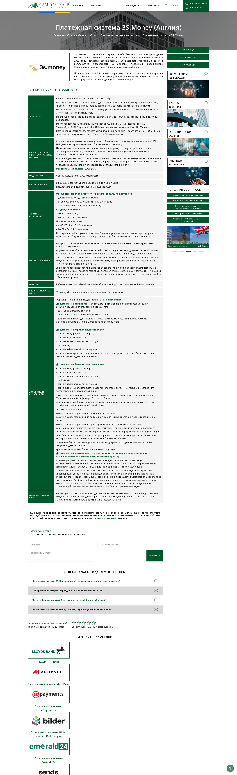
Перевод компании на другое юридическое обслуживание (188, 207)
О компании (96, 5)
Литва (71, 724)
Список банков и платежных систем (115, 35)
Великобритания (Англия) (80, 705)
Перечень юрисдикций (113, 695)
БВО (70, 700)
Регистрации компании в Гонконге (188, 200)
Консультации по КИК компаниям (44, 727)
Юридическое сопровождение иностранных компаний (43, 716)
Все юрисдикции (188, 65)
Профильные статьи (112, 705)
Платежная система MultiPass (95, 662)
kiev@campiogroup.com (151, 700)
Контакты (153, 5)
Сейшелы (72, 734)
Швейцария (74, 744)
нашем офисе (113, 299)
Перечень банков (188, 57)
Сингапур (72, 739)
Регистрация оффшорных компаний (45, 710)
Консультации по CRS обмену (42, 732)
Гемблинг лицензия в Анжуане (42, 757)
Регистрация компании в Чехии (188, 213)
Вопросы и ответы (111, 714)
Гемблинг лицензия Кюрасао (42, 762)
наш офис (88, 493)
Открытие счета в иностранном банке (43, 691)
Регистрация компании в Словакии (188, 195)
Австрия (72, 690)
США (70, 695)
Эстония (72, 754)
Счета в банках (77, 35)
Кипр (70, 719)
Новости (106, 709)
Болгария (72, 709)
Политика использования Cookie (189, 727)
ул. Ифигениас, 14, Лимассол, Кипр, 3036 (150, 719)
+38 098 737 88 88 (198, 3)
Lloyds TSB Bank (48, 662)
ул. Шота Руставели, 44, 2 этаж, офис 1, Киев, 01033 (152, 708)
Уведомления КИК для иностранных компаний (188, 220)
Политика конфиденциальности (190, 723)
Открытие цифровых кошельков (44, 752)
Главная (78, 5)
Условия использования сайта (190, 720)
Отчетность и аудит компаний (43, 722)
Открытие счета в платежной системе (42, 698)
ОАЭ (70, 749)
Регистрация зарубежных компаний (45, 705)
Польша (72, 759)
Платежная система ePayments (142, 664)
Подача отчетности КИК (40, 742)
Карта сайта (108, 724)
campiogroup (146, 695)
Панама (71, 729)
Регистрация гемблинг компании (44, 747)
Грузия (71, 714)
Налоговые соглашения (113, 719)
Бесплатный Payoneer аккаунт (42, 737)
